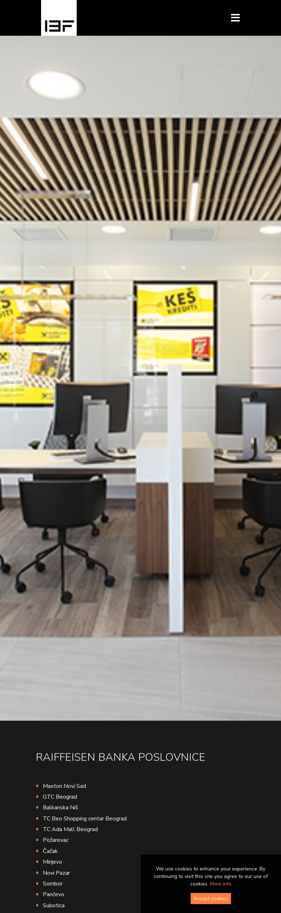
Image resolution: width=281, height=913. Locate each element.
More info (220, 883)
